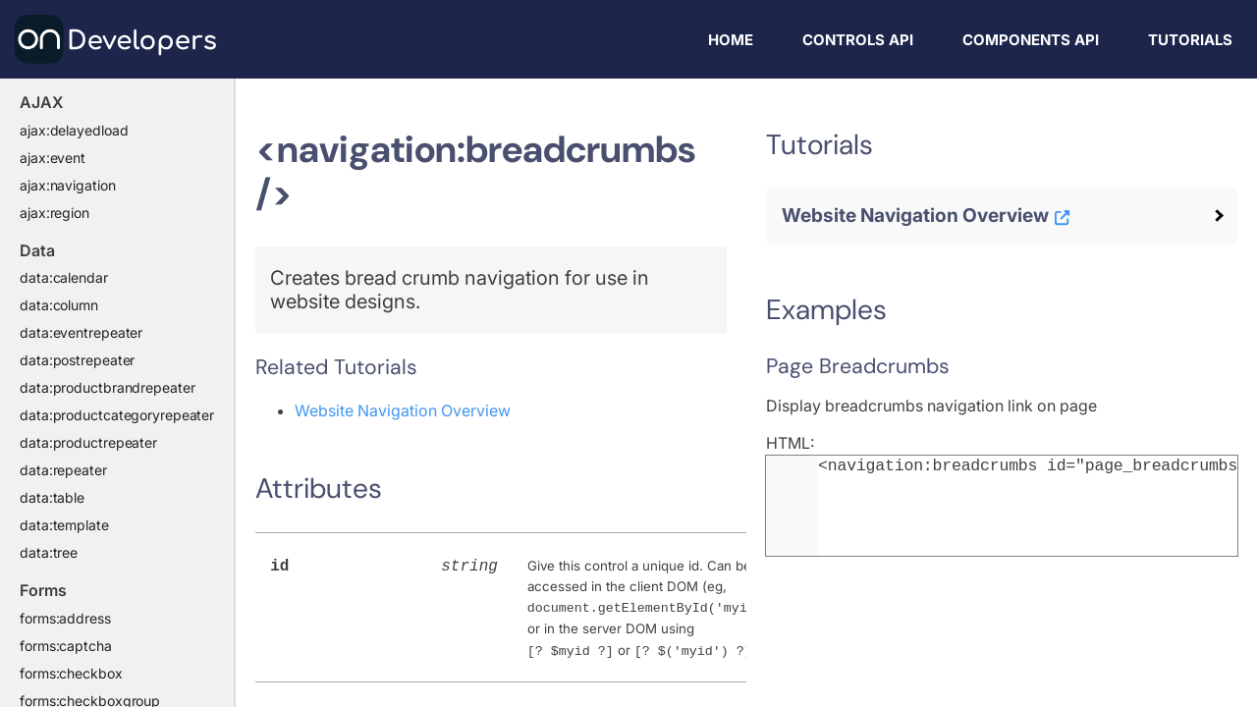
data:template (64, 525)
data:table (52, 497)
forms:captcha (66, 645)
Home (730, 39)
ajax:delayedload (74, 130)
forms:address (65, 618)
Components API (1030, 39)
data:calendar (64, 277)
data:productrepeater (88, 442)
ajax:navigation (68, 185)
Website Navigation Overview (403, 410)
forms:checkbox (71, 673)
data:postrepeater (77, 360)
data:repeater (63, 470)
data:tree (49, 552)
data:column (59, 305)
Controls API (857, 39)
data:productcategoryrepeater (117, 415)
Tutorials (1190, 39)
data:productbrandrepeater (107, 387)
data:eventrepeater (81, 332)
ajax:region (54, 212)
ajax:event (52, 157)
